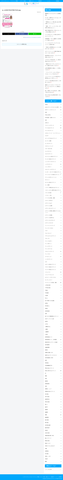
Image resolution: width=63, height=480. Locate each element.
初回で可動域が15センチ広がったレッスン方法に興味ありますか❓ (53, 31)
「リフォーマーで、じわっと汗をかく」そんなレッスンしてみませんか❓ (53, 73)
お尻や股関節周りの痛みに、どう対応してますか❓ (53, 69)
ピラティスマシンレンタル (28, 476)
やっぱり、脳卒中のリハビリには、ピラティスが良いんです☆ (53, 18)
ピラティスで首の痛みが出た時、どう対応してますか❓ (53, 81)
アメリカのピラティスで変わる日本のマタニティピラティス (53, 35)
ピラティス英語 (42, 476)
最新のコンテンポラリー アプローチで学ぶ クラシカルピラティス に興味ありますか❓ (53, 86)
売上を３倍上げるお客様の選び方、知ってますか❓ (53, 95)
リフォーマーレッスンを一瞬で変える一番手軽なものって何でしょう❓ (53, 77)
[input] (53, 469)
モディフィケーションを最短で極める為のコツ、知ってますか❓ (53, 52)
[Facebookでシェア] (21, 34)
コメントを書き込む (22, 44)
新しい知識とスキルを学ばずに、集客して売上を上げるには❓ (53, 91)
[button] (60, 469)
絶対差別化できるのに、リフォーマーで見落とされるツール (53, 56)
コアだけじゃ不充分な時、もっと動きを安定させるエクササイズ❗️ (53, 60)
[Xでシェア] (8, 34)
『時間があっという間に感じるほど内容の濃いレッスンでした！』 (53, 22)
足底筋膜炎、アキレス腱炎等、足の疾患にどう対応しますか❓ (53, 39)
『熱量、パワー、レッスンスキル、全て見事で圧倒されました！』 (53, 27)
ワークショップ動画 (36, 476)
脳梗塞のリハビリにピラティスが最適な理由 (53, 14)
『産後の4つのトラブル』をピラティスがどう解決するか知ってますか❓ (53, 64)
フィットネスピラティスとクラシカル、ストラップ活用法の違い (53, 43)
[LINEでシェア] (34, 34)
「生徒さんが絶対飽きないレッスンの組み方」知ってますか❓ (53, 48)
